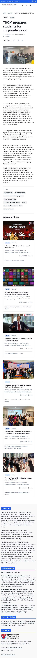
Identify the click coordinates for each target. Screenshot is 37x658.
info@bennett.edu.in (8, 654)
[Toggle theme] (22, 5)
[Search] (26, 5)
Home (4, 13)
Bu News (10, 13)
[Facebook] (32, 1)
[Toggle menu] (34, 5)
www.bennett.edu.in (15, 647)
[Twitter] (29, 1)
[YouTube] (35, 1)
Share (7, 40)
